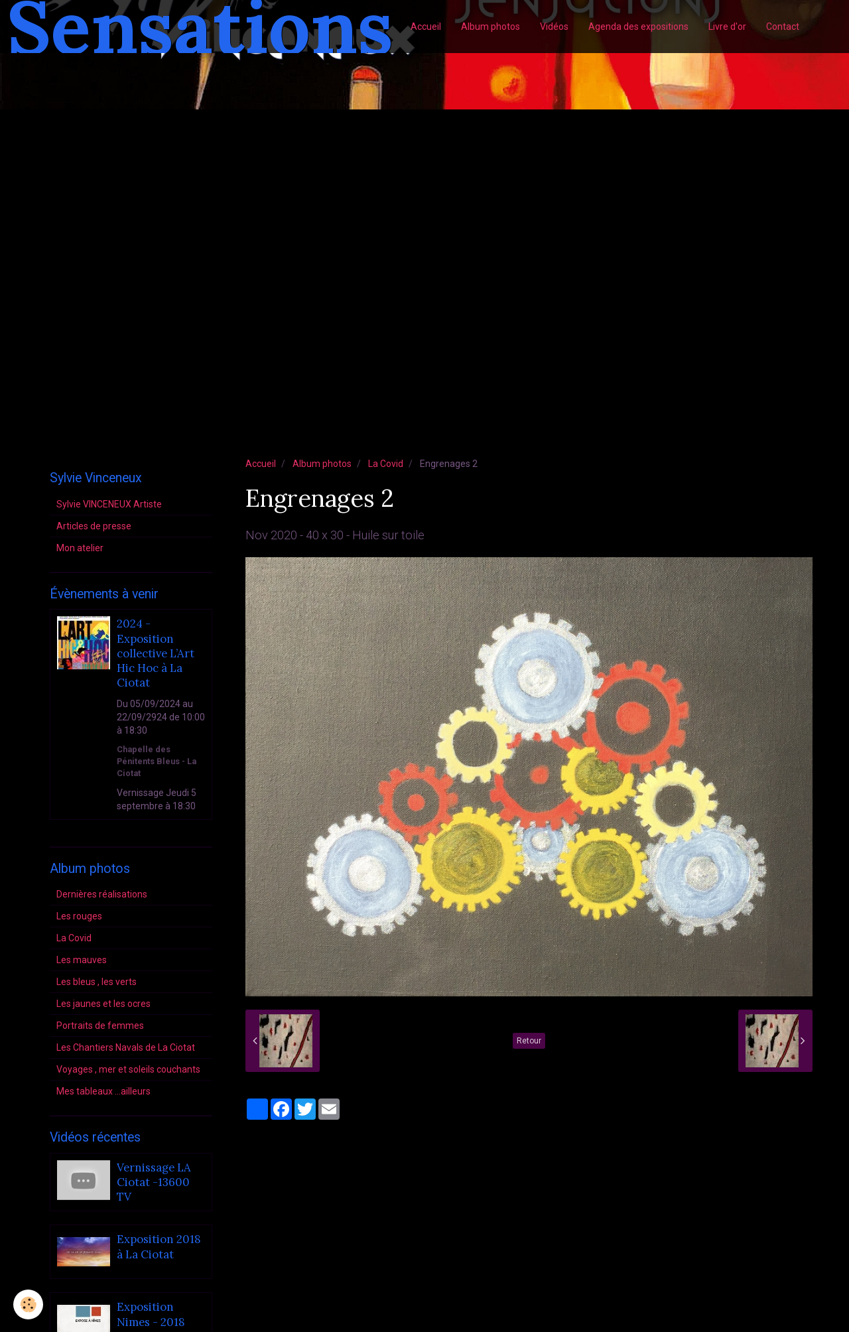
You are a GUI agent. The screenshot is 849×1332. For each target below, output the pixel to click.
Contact (782, 26)
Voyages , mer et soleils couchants (128, 1069)
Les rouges (79, 916)
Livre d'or (727, 26)
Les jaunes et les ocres (103, 1003)
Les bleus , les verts (96, 981)
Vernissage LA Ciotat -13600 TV (154, 1182)
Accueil (426, 26)
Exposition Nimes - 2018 (151, 1314)
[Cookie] (28, 1304)
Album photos (490, 26)
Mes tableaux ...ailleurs (103, 1091)
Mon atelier (79, 548)
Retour (529, 1040)
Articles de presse (93, 526)
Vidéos (554, 26)
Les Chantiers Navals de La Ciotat (125, 1047)
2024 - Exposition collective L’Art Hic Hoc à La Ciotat (155, 654)
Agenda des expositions (638, 26)
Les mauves (81, 960)
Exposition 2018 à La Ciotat (159, 1247)
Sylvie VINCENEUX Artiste (109, 504)
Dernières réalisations (101, 894)
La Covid (385, 463)
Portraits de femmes (100, 1025)
